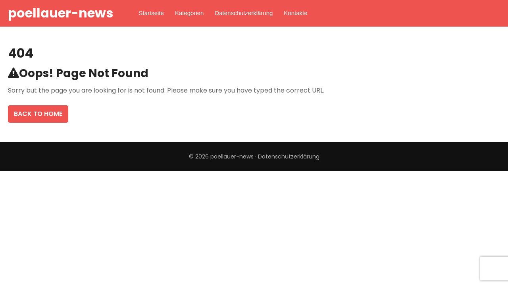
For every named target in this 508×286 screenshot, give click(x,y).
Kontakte (295, 13)
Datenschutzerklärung (244, 13)
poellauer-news (60, 13)
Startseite (151, 13)
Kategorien (189, 13)
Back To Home (38, 113)
